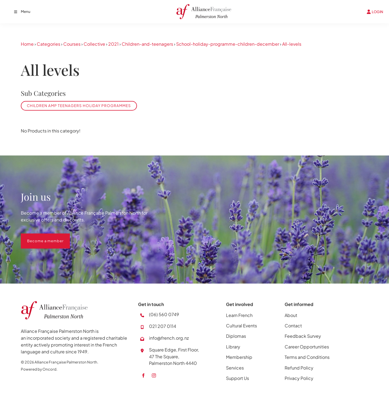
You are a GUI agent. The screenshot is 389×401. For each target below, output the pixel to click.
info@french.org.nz (169, 338)
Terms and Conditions (307, 357)
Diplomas (236, 336)
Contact (293, 325)
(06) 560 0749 (164, 314)
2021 (113, 44)
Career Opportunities (307, 347)
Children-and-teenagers (147, 44)
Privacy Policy (299, 378)
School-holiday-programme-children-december (227, 44)
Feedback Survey (303, 336)
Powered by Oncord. (39, 369)
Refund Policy (299, 368)
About (291, 315)
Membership (239, 357)
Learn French (239, 315)
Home (27, 44)
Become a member (39, 237)
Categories (48, 44)
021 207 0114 (162, 326)
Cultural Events (241, 325)
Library (233, 347)
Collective (94, 44)
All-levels (291, 44)
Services (235, 368)
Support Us (237, 378)
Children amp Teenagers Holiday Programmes (79, 105)
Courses (72, 44)
